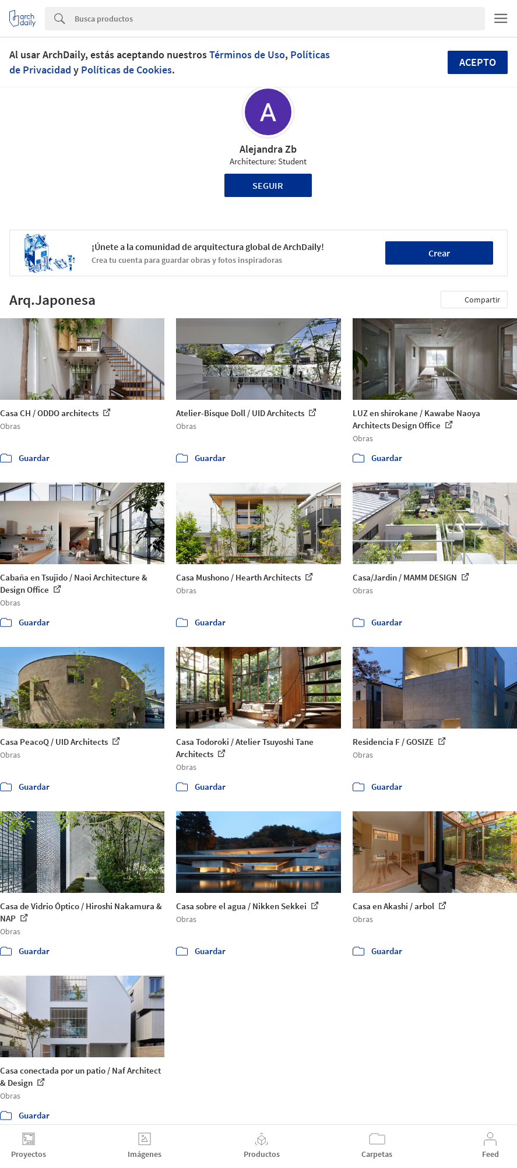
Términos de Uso (247, 54)
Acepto (477, 62)
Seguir (267, 185)
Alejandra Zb (268, 149)
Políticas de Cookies (126, 69)
